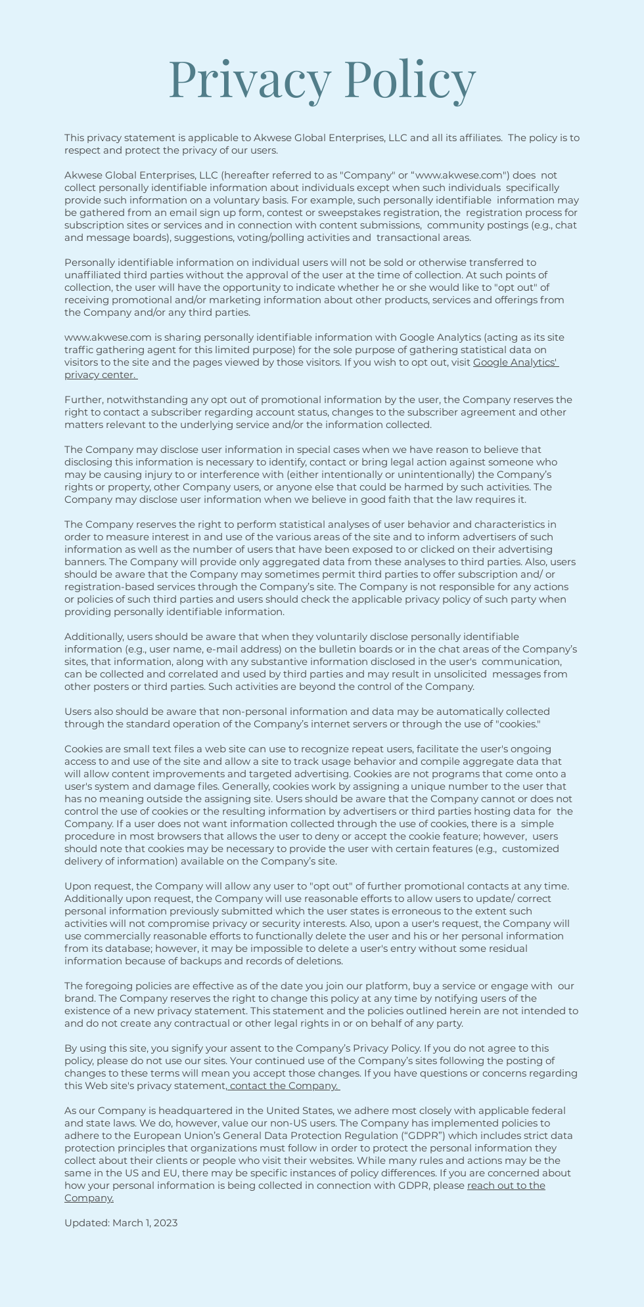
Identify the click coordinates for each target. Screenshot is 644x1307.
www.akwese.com (459, 175)
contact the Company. (283, 1085)
